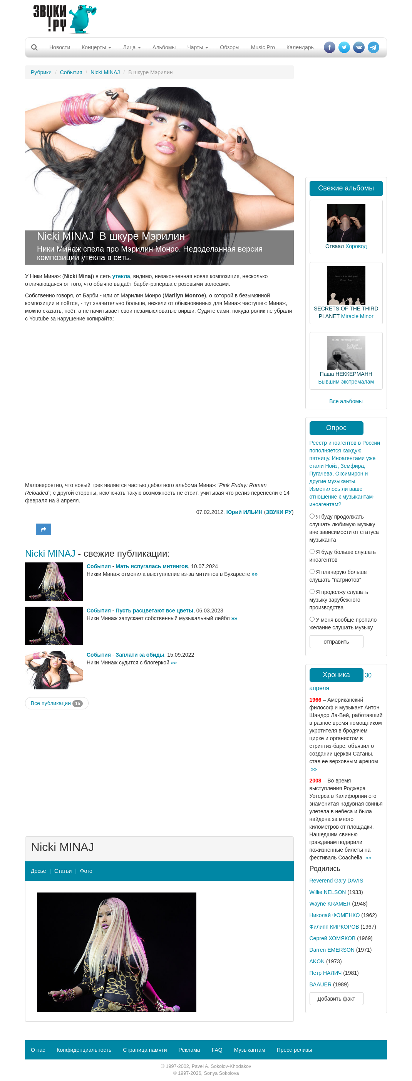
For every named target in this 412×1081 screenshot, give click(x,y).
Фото (86, 871)
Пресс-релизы (294, 1050)
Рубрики (41, 72)
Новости (59, 47)
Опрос (336, 428)
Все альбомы (346, 401)
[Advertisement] (203, 17)
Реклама (189, 1050)
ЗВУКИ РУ (278, 512)
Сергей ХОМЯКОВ (333, 938)
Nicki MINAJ (105, 72)
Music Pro (263, 47)
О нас (38, 1050)
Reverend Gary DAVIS (336, 880)
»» (254, 574)
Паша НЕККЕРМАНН (346, 374)
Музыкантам (249, 1050)
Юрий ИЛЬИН (244, 512)
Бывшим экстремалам (346, 382)
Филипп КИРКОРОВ (334, 927)
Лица (132, 47)
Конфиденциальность (84, 1050)
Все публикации (57, 703)
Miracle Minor (357, 316)
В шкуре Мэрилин (142, 236)
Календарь (300, 47)
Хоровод (356, 246)
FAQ (217, 1050)
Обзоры (229, 47)
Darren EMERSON (332, 950)
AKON (317, 961)
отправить (336, 642)
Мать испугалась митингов (152, 566)
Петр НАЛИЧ (326, 973)
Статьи (63, 871)
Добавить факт (336, 999)
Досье (38, 871)
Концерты (96, 47)
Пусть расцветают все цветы (154, 610)
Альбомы (164, 47)
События (71, 72)
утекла (121, 276)
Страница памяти (145, 1050)
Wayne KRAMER (330, 904)
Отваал (334, 246)
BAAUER (321, 984)
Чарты (197, 47)
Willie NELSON (328, 892)
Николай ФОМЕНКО (335, 915)
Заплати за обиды (140, 655)
